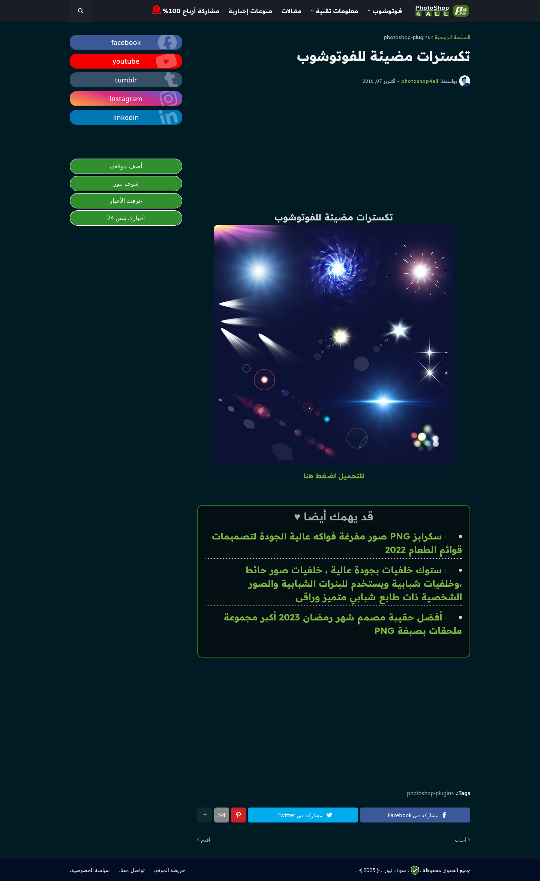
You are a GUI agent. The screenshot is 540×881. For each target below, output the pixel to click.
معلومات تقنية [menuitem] (337, 11)
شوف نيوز (125, 183)
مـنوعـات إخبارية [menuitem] (250, 11)
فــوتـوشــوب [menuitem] (387, 11)
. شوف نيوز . (395, 870)
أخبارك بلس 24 (126, 218)
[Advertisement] (333, 148)
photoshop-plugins (407, 37)
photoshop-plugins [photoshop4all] (430, 793)
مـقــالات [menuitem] (291, 11)
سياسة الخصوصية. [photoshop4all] (90, 870)
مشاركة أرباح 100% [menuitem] (185, 10)
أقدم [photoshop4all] (205, 839)
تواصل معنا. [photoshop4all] (131, 870)
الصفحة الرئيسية (452, 37)
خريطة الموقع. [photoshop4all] (169, 870)
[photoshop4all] (81, 11)
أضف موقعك (126, 166)
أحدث (460, 839)
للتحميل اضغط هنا (333, 476)
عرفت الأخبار (126, 200)
